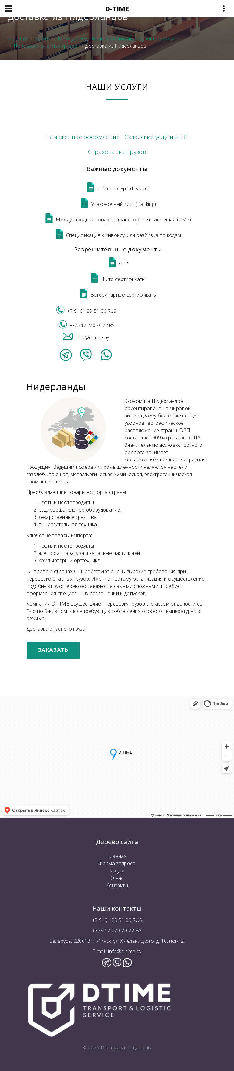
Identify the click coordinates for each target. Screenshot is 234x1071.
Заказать (53, 650)
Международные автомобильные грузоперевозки (116, 38)
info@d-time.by (86, 337)
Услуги (42, 38)
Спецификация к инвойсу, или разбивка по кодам (118, 235)
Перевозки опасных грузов (45, 45)
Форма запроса (116, 863)
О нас (117, 878)
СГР (118, 263)
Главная (17, 38)
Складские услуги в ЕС (155, 137)
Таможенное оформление (83, 137)
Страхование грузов (117, 152)
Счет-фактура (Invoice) (118, 188)
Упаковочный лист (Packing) (118, 204)
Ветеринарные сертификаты (118, 294)
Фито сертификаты (117, 279)
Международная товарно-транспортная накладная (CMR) (117, 219)
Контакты (117, 885)
